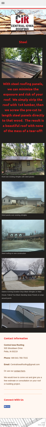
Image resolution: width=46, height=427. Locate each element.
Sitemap (11, 422)
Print (4, 422)
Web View (41, 425)
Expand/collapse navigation (23, 3)
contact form (19, 371)
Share (7, 406)
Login (43, 422)
